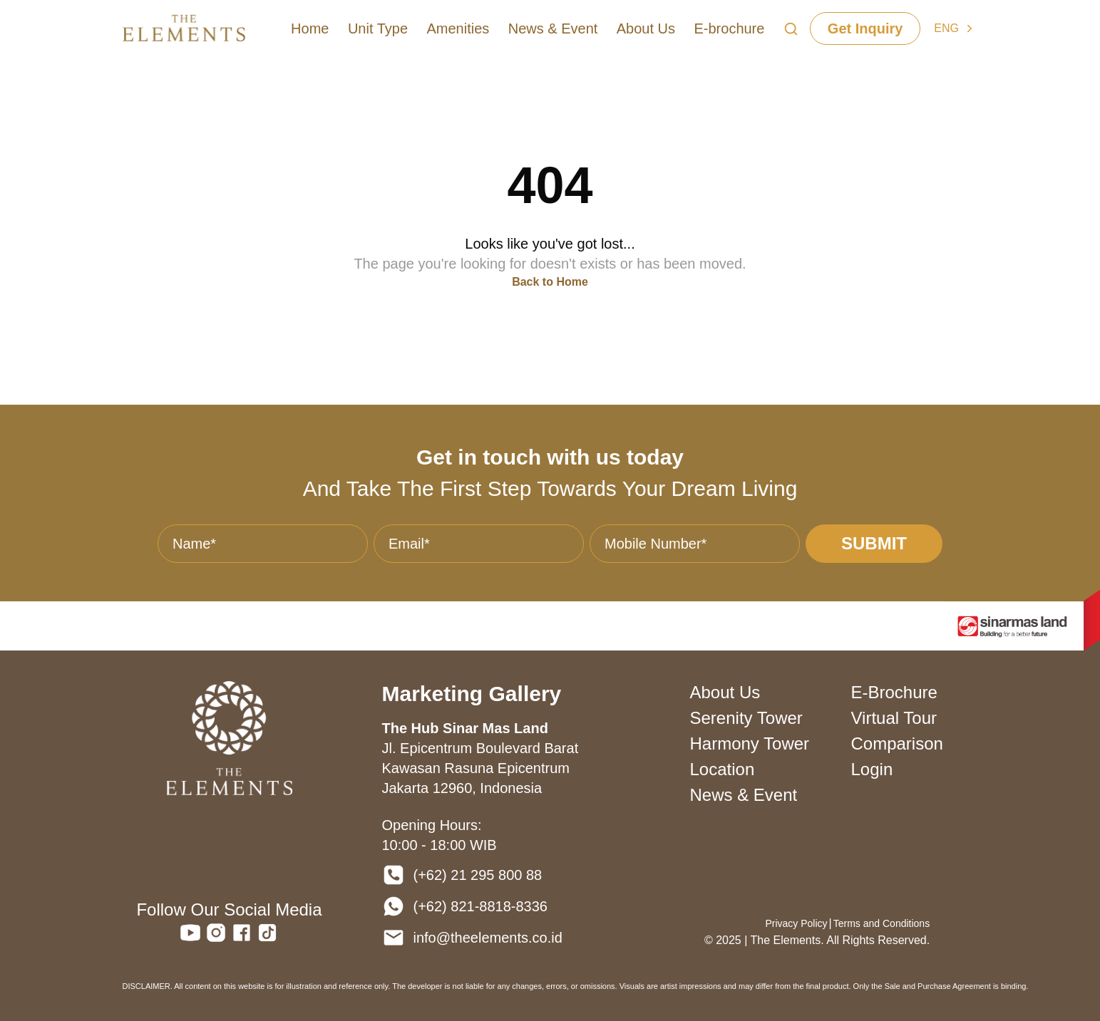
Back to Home (550, 282)
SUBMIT (874, 543)
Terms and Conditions (881, 923)
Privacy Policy (796, 923)
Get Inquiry (865, 28)
